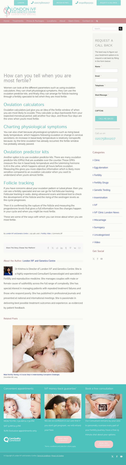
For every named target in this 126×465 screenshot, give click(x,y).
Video (49, 233)
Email (98, 76)
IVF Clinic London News (106, 212)
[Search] (120, 28)
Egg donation (101, 167)
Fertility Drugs (101, 182)
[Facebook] (98, 259)
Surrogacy (99, 227)
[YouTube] (101, 259)
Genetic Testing (102, 190)
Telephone (100, 86)
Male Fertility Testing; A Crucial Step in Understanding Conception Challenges (31, 375)
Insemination (101, 197)
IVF (95, 205)
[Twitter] (94, 259)
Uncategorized (102, 235)
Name (98, 67)
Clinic (97, 160)
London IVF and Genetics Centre (17, 233)
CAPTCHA (99, 111)
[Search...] (106, 28)
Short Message (102, 95)
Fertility (43, 233)
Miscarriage (100, 220)
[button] (97, 20)
